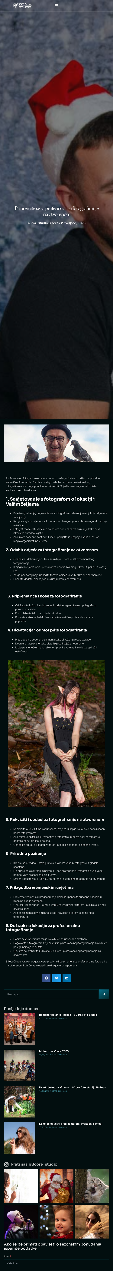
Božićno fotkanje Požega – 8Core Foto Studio (68, 1014)
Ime (6, 1256)
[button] (56, 6)
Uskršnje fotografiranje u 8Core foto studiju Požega (72, 1087)
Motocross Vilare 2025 (54, 1051)
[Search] (104, 994)
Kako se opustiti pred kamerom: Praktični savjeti (70, 1123)
